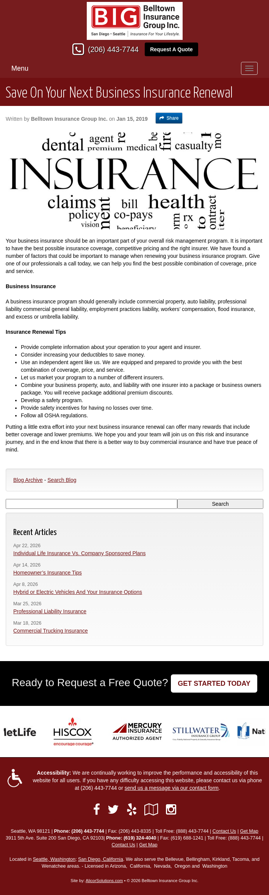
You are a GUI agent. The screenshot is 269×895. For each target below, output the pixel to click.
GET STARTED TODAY (214, 683)
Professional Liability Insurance (49, 611)
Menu (19, 68)
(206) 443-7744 (113, 49)
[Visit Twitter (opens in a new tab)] (113, 809)
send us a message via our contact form (172, 788)
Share (169, 118)
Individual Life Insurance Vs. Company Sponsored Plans (79, 553)
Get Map (249, 831)
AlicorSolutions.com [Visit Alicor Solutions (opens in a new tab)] (104, 880)
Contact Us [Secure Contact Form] (224, 831)
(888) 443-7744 (192, 831)
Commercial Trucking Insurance (50, 631)
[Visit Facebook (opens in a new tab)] (96, 809)
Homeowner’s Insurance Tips (47, 573)
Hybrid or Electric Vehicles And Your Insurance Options (77, 592)
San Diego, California (100, 859)
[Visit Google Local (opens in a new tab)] (151, 809)
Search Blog (61, 480)
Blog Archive (28, 480)
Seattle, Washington (54, 859)
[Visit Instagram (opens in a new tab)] (171, 809)
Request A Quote (171, 49)
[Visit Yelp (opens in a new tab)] (132, 809)
